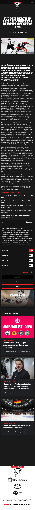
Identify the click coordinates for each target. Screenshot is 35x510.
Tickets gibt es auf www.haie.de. (10, 192)
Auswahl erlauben (17, 281)
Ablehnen (17, 286)
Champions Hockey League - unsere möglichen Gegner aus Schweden (15, 345)
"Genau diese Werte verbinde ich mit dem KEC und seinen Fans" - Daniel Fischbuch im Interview (17, 386)
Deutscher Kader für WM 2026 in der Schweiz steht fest (16, 426)
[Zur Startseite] (17, 5)
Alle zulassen (17, 277)
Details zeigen (26, 272)
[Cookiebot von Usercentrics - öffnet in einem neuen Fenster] (26, 222)
